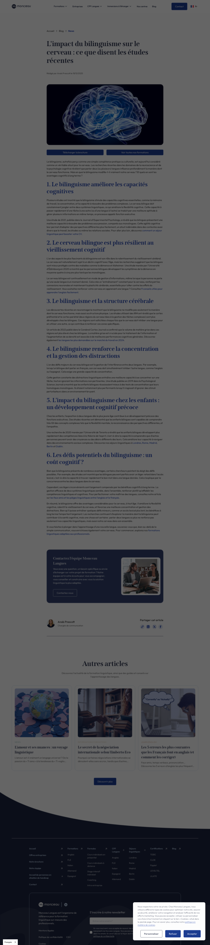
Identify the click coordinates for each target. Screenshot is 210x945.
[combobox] (10, 942)
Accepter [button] (192, 933)
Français (8, 942)
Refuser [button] (173, 933)
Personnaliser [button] (151, 933)
